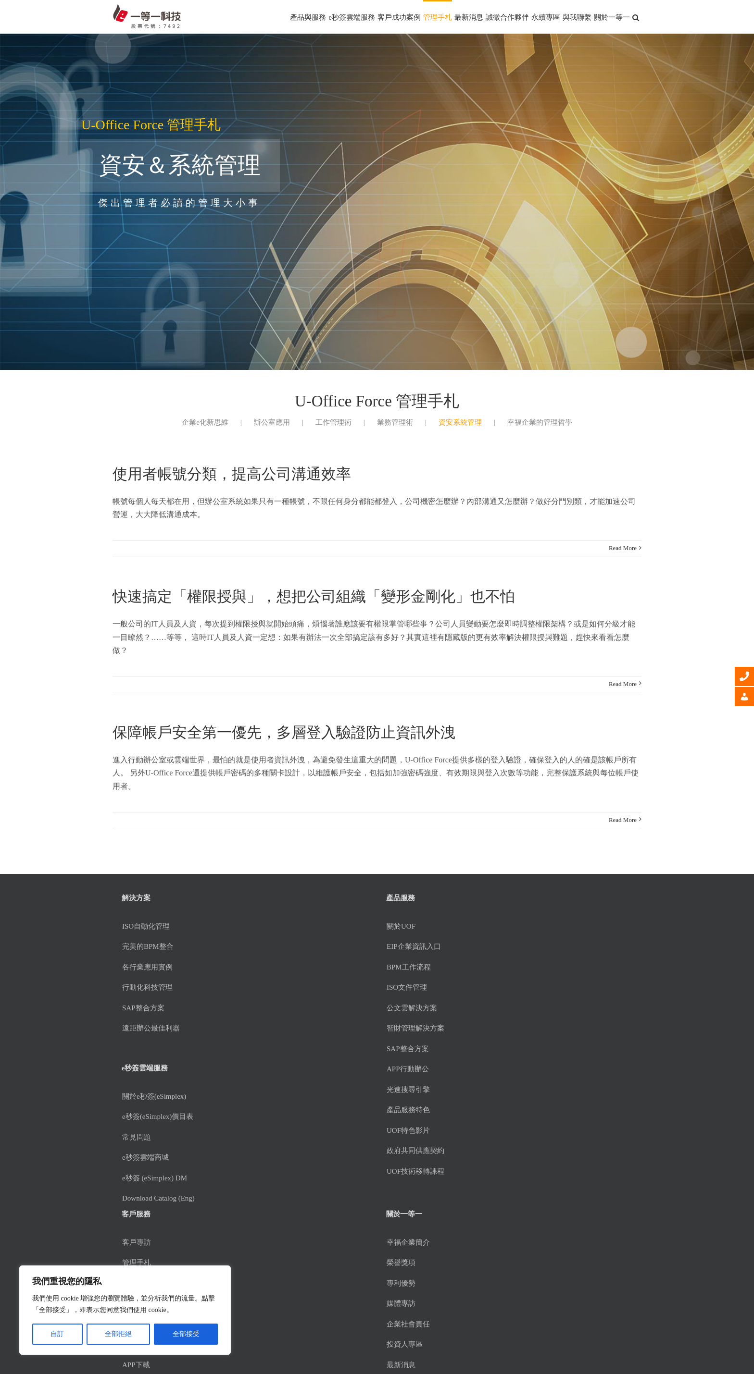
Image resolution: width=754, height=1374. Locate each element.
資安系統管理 (460, 422)
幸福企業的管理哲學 (539, 422)
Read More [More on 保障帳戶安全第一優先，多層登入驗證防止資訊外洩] (623, 819)
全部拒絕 (118, 1333)
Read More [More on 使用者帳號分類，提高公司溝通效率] (623, 548)
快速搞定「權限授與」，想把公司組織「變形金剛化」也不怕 (314, 596)
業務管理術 (395, 422)
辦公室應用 (272, 422)
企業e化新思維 (205, 422)
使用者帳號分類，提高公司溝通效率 (232, 474)
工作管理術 (333, 422)
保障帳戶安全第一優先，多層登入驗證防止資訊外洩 (284, 732)
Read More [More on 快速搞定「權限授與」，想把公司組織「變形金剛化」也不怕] (623, 683)
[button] (635, 17)
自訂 (57, 1333)
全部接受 (186, 1333)
